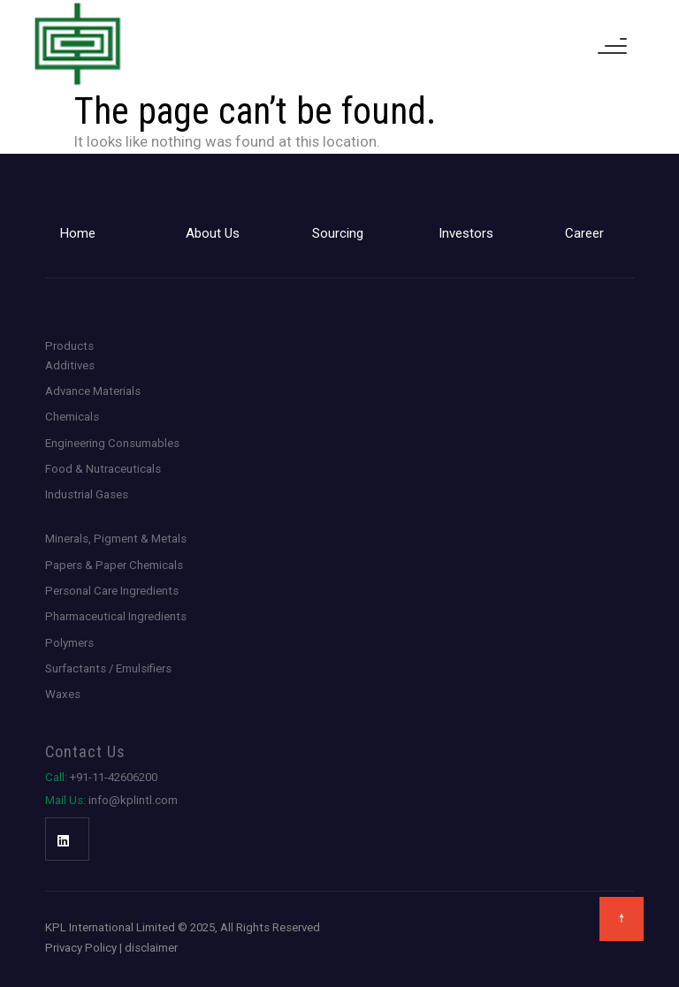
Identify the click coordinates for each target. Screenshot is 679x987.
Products (69, 346)
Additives (70, 365)
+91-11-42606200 (101, 777)
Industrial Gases (86, 494)
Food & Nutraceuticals (103, 469)
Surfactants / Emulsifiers (108, 668)
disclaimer (151, 947)
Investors (466, 233)
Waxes (62, 694)
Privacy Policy (81, 947)
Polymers (69, 643)
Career (584, 233)
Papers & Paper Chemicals (114, 565)
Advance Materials (93, 391)
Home (77, 233)
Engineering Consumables (112, 443)
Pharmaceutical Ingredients (116, 616)
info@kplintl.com (111, 800)
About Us (213, 233)
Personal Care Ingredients (112, 590)
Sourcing (337, 233)
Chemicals (72, 416)
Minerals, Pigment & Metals (116, 538)
